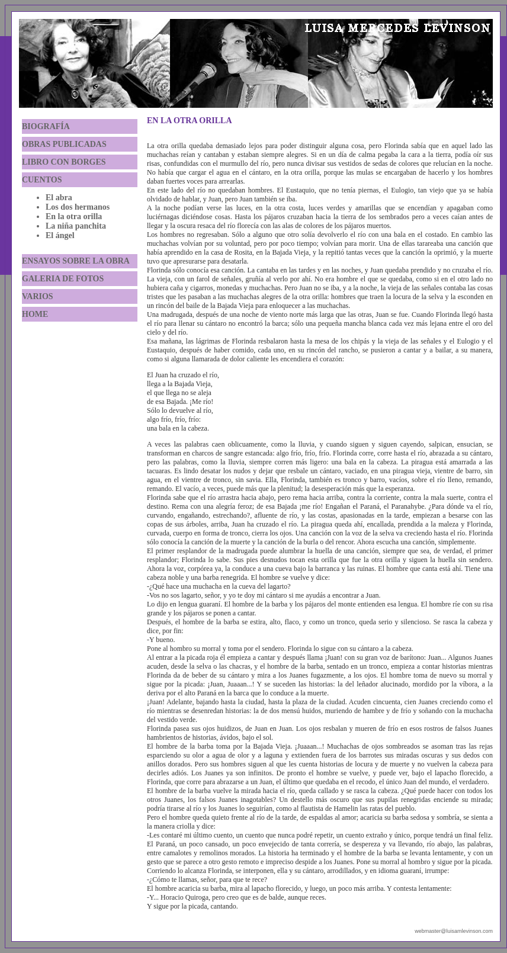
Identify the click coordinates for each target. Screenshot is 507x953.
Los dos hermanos (78, 207)
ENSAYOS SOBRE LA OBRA (76, 260)
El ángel (60, 235)
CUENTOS (42, 179)
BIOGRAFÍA (46, 126)
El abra (59, 197)
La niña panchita (76, 226)
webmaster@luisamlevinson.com (454, 931)
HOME (35, 314)
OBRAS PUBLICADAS (64, 144)
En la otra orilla (74, 216)
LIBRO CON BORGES (64, 162)
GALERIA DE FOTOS (63, 278)
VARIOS (37, 296)
